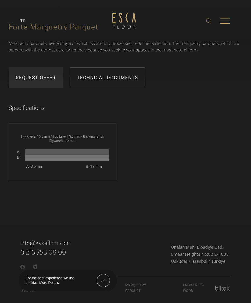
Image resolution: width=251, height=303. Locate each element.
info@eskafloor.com (45, 243)
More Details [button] (49, 283)
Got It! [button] (103, 277)
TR (23, 20)
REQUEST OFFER (36, 77)
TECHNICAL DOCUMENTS (107, 77)
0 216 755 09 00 (43, 252)
